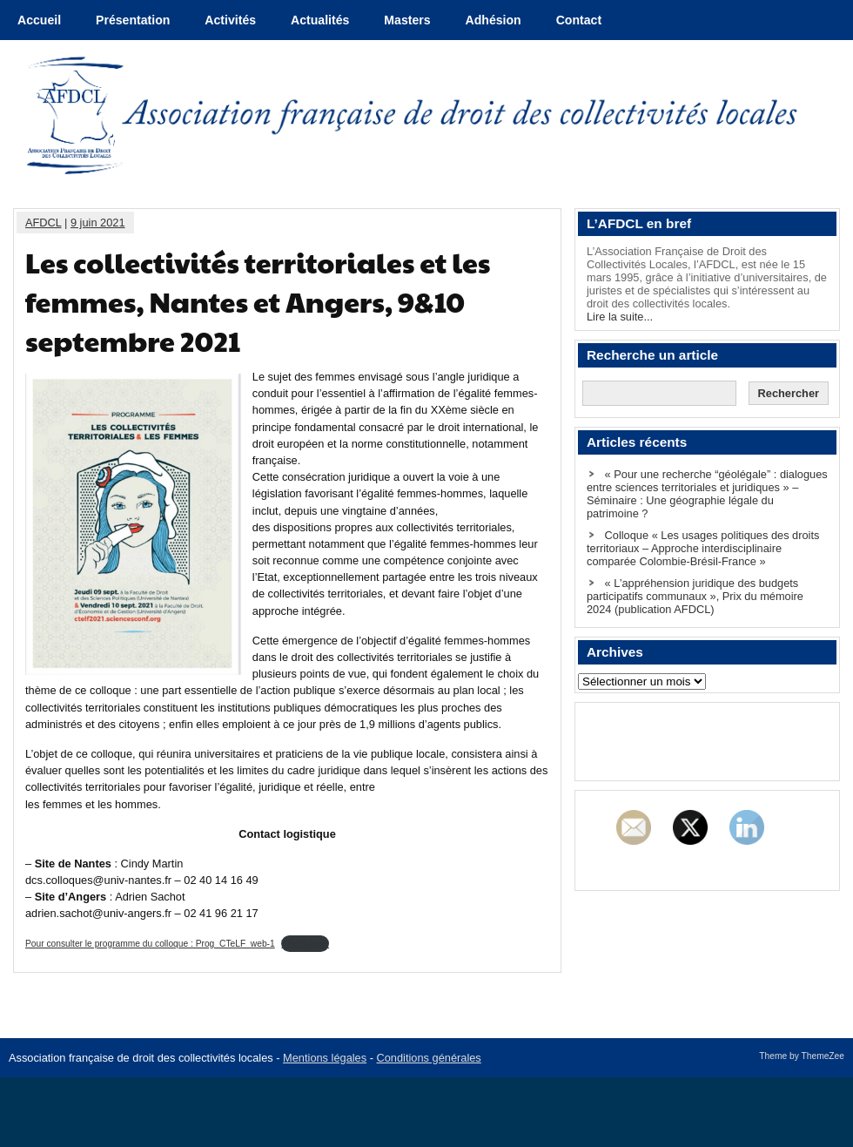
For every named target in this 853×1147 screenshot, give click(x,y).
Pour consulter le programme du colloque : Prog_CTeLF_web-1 (150, 943)
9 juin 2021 (98, 222)
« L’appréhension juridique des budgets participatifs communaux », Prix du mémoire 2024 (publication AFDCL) (695, 596)
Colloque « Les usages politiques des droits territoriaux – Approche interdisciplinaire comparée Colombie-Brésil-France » (703, 548)
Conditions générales (429, 1057)
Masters (407, 20)
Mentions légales (324, 1057)
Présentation (133, 20)
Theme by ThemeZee (801, 1056)
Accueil (39, 20)
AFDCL (43, 222)
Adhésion (493, 20)
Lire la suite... (620, 316)
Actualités (320, 20)
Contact (578, 20)
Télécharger (305, 943)
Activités (230, 20)
